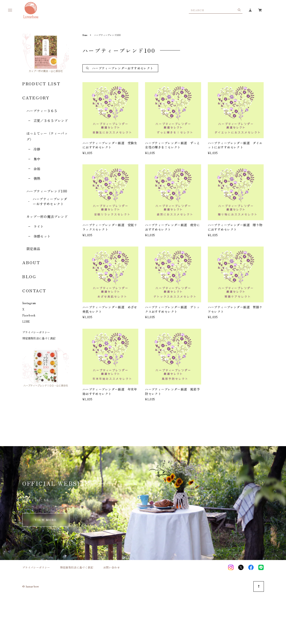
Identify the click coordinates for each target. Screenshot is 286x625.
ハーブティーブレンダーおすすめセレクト (50, 201)
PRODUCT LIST (41, 83)
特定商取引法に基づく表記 (38, 338)
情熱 (37, 178)
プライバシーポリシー (36, 332)
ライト (39, 226)
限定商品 (33, 248)
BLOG (29, 276)
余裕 (37, 168)
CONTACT (34, 290)
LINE (26, 322)
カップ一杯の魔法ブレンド (47, 216)
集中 (37, 159)
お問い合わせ (111, 567)
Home (84, 35)
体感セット (42, 236)
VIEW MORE (46, 520)
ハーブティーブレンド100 (46, 191)
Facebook (28, 315)
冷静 (37, 149)
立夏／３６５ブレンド (51, 120)
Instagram (29, 303)
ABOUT (31, 262)
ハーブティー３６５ (41, 110)
